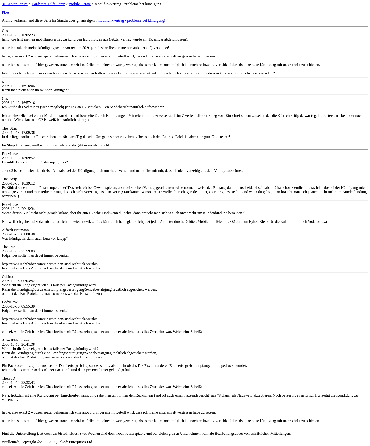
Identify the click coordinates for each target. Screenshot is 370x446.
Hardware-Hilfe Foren (48, 4)
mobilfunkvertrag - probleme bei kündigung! (131, 20)
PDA (5, 12)
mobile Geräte (80, 4)
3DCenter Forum (15, 4)
